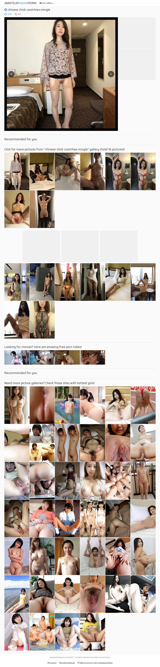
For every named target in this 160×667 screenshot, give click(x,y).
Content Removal (67, 662)
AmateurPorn (20, 3)
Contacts (52, 662)
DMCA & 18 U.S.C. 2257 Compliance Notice (95, 662)
